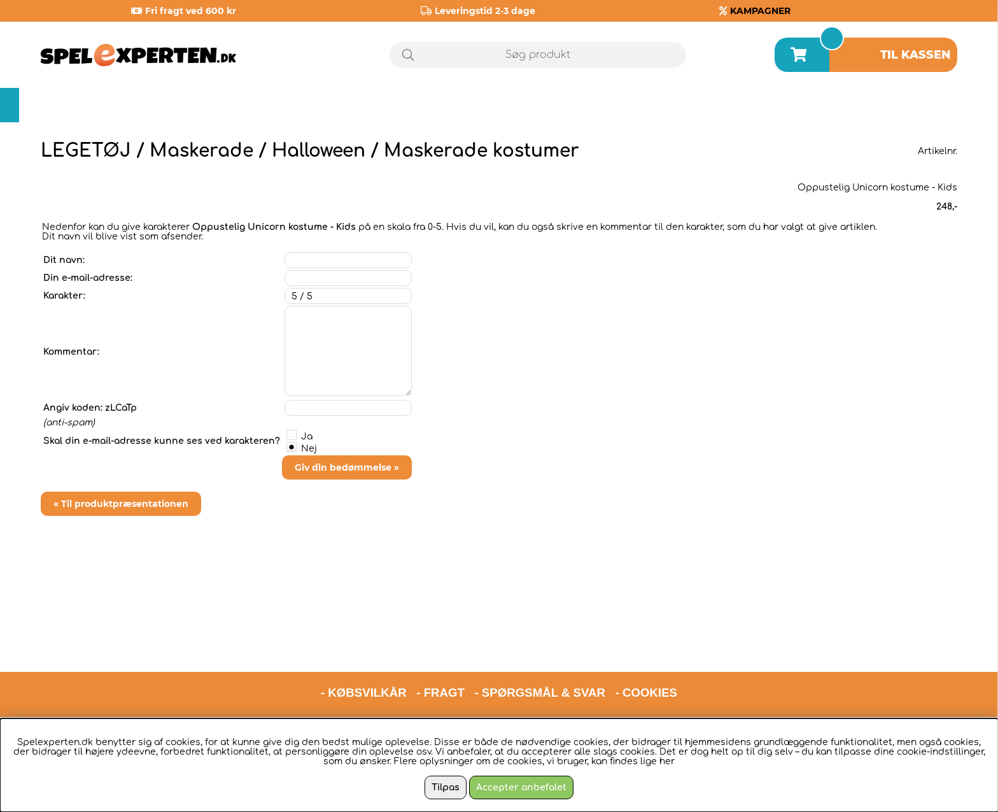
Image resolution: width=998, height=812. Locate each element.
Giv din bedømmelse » (347, 467)
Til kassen (915, 55)
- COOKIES (646, 633)
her (667, 761)
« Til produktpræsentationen (120, 503)
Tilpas (446, 787)
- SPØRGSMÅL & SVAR (539, 633)
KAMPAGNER (760, 11)
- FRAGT (440, 633)
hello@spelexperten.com (618, 666)
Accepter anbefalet (521, 787)
